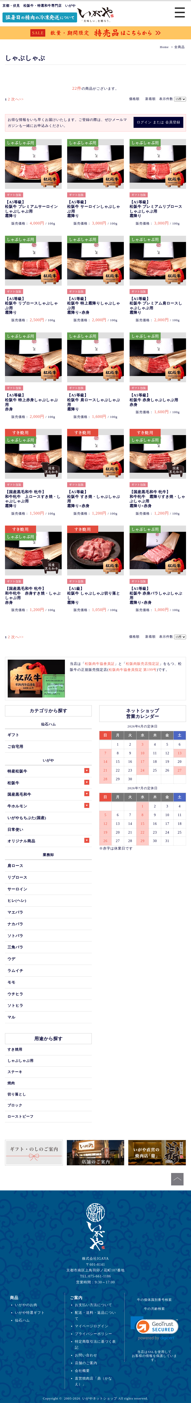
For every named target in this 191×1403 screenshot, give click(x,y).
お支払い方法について (93, 1305)
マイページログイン (91, 1326)
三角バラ (15, 947)
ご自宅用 (15, 746)
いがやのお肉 (26, 1305)
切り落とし (16, 1094)
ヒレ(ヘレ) (16, 900)
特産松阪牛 (48, 770)
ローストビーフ (20, 1116)
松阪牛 (48, 782)
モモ (11, 982)
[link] (155, 1328)
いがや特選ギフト (30, 1313)
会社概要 (82, 1371)
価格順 (134, 99)
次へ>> (17, 99)
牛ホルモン (48, 805)
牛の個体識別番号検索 (154, 1300)
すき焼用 (14, 1049)
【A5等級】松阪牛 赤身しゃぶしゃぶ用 (154, 399)
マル (11, 1017)
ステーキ (14, 1072)
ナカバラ (15, 924)
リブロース (17, 877)
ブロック (14, 1105)
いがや (48, 760)
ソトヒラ (15, 1005)
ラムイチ (15, 970)
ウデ (11, 959)
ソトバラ (15, 936)
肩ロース (15, 865)
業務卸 (48, 855)
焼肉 (11, 1083)
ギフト (13, 735)
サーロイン (17, 889)
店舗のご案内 (86, 1363)
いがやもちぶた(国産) (26, 818)
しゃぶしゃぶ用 (20, 1061)
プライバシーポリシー (93, 1334)
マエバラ (15, 912)
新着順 (150, 99)
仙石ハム (48, 724)
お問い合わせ (86, 1355)
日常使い (15, 829)
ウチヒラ (15, 994)
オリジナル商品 (48, 840)
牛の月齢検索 (154, 1309)
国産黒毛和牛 (48, 793)
